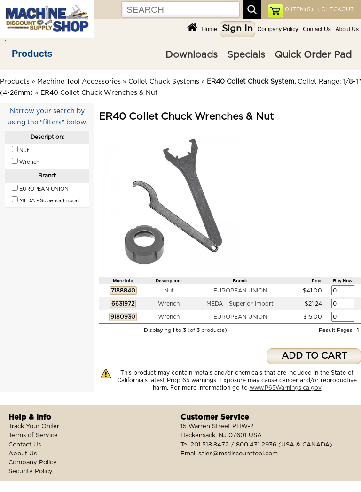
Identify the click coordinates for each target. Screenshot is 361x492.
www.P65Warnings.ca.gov (286, 388)
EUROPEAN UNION (240, 290)
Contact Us (316, 29)
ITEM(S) (299, 9)
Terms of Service (33, 435)
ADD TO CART (314, 356)
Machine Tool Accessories (79, 81)
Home (209, 29)
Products (32, 53)
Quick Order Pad (313, 55)
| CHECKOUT (334, 9)
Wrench (169, 304)
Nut (169, 290)
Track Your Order (33, 426)
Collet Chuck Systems (163, 81)
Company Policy (278, 29)
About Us (347, 29)
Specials (246, 55)
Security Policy (30, 472)
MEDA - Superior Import (240, 304)
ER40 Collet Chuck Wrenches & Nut (99, 93)
